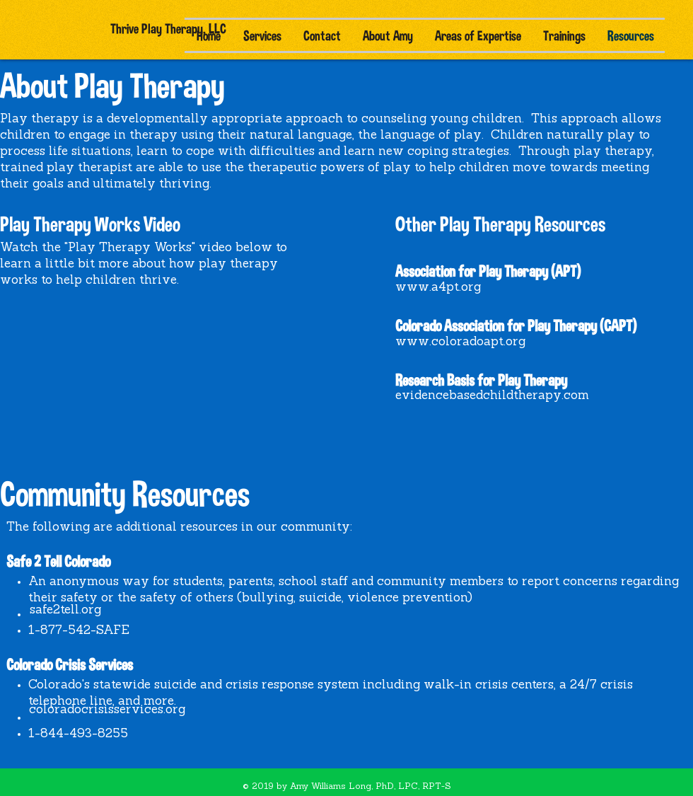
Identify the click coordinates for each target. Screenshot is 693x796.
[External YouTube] (122, 361)
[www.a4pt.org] (438, 288)
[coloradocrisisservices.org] (107, 710)
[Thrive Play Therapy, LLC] (168, 28)
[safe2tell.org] (65, 610)
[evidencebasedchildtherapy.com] (492, 396)
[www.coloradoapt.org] (460, 342)
